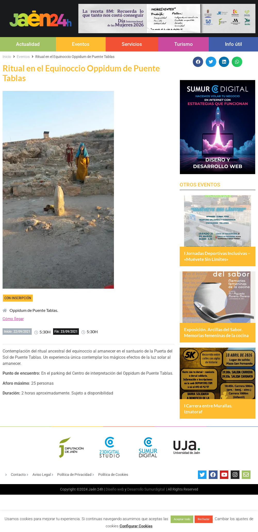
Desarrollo (135, 511)
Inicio (7, 57)
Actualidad (28, 44)
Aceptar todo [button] (182, 519)
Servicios (132, 44)
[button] (198, 62)
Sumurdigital (154, 511)
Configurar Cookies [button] (136, 526)
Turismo (183, 44)
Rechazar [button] (204, 519)
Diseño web (115, 511)
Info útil (233, 44)
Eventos (80, 44)
